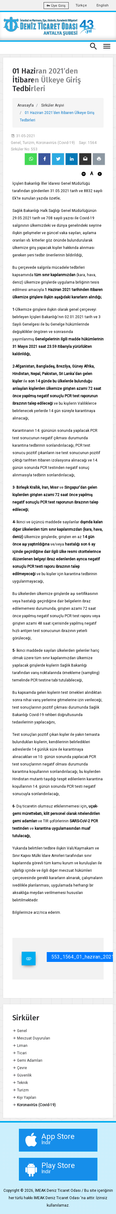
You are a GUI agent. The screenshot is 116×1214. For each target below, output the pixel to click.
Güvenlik (22, 1075)
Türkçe (81, 5)
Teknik (20, 1083)
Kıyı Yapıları (24, 1097)
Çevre (19, 1068)
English (103, 5)
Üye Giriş (56, 6)
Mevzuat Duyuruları (31, 1038)
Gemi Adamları (27, 1060)
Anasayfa (25, 105)
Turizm (20, 1090)
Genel (19, 1031)
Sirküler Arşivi (52, 105)
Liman (20, 1045)
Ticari (19, 1053)
